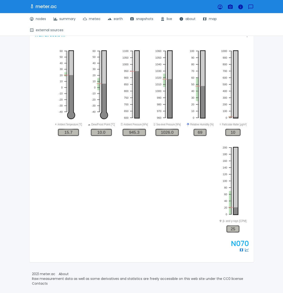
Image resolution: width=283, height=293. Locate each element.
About (64, 274)
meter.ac (43, 6)
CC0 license (233, 278)
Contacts (40, 283)
